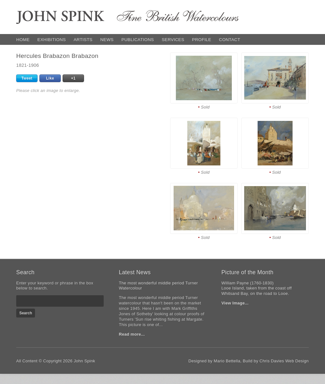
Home (23, 39)
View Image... (234, 303)
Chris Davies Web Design (284, 361)
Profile (201, 39)
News (107, 39)
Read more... (132, 334)
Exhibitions (52, 39)
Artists (82, 39)
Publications (137, 39)
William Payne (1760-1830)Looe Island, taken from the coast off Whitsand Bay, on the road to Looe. (256, 288)
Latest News (135, 272)
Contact (229, 39)
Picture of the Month (247, 272)
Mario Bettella (227, 361)
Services (173, 39)
